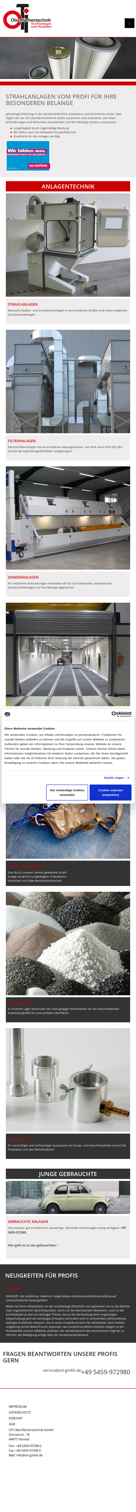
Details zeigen (114, 777)
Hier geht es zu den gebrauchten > (33, 1245)
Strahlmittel (20, 1003)
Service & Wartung (26, 866)
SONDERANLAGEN (23, 577)
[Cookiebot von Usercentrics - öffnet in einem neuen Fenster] (114, 714)
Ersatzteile (18, 1139)
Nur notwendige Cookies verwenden (67, 792)
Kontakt (16, 1418)
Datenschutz (20, 1412)
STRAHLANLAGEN (23, 304)
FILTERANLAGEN (22, 441)
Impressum (17, 1406)
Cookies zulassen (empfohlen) (110, 792)
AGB (12, 1424)
